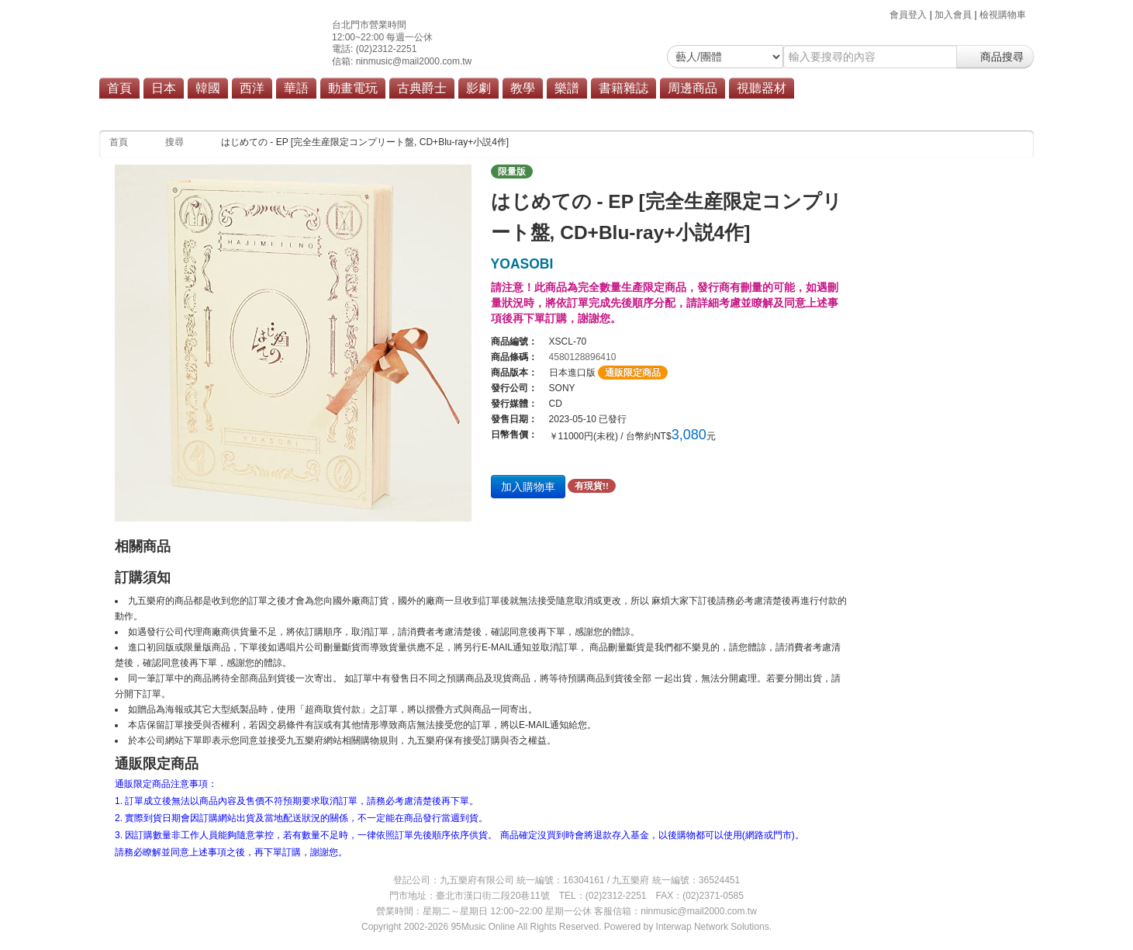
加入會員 (953, 14)
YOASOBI (522, 264)
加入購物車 (528, 486)
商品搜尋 (995, 56)
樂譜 (566, 88)
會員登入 (908, 14)
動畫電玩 (353, 88)
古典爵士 (422, 88)
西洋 (252, 88)
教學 (522, 88)
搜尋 (174, 142)
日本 (163, 88)
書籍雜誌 (623, 88)
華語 (296, 88)
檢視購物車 (1002, 14)
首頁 (119, 88)
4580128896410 (583, 357)
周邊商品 (692, 88)
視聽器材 (761, 88)
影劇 (478, 88)
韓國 (207, 88)
